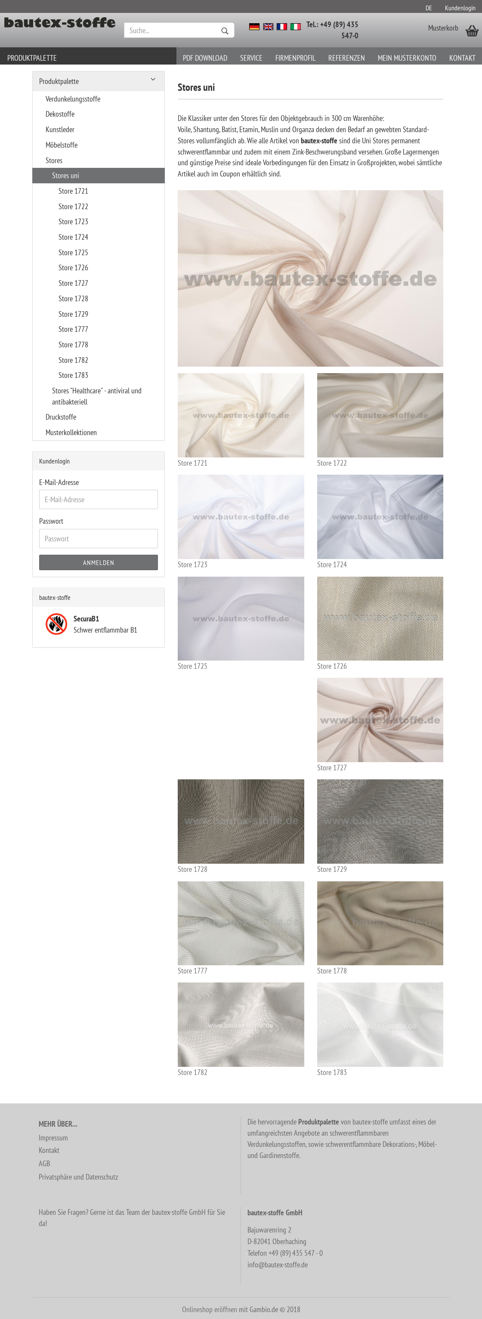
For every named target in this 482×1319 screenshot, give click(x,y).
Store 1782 (241, 1029)
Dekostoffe (60, 114)
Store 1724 (380, 522)
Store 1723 (241, 522)
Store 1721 (241, 420)
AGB (44, 1163)
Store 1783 (380, 1029)
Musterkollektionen (71, 432)
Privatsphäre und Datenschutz (78, 1177)
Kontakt (462, 58)
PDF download (205, 58)
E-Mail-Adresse (59, 482)
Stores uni (65, 175)
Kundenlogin (460, 7)
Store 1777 (241, 928)
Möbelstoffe (61, 145)
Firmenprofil (295, 58)
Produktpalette (32, 58)
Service (251, 58)
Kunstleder (60, 129)
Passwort (51, 521)
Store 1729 (380, 826)
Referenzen (346, 58)
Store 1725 (241, 624)
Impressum (53, 1138)
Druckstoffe (61, 417)
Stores (54, 160)
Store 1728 (241, 826)
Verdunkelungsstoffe (73, 99)
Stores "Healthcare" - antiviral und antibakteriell (97, 396)
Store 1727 (380, 725)
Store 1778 (380, 928)
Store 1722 (380, 420)
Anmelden (98, 562)
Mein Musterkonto (407, 58)
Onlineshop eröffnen (209, 1309)
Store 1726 (380, 624)
